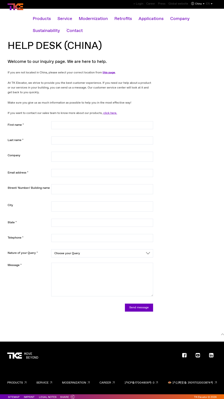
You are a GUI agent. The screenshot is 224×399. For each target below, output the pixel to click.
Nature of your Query (23, 251)
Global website (173, 3)
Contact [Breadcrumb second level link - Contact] (25, 23)
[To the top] (222, 333)
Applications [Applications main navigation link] (132, 15)
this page (109, 71)
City (10, 203)
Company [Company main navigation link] (156, 15)
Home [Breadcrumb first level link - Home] (12, 23)
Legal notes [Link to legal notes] (48, 395)
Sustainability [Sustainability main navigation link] (180, 15)
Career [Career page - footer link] (105, 381)
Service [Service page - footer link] (42, 381)
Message (15, 263)
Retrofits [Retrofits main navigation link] (110, 15)
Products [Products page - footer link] (15, 381)
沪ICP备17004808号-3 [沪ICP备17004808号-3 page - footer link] (139, 381)
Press (153, 3)
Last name (15, 138)
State (12, 221)
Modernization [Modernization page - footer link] (74, 381)
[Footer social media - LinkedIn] (213, 355)
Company (14, 154)
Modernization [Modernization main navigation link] (86, 15)
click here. (110, 111)
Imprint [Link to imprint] (29, 395)
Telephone (15, 236)
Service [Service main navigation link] (63, 15)
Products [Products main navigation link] (44, 15)
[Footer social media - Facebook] (186, 355)
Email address (18, 171)
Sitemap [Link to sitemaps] (13, 395)
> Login (121, 3)
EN (212, 3)
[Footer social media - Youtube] (199, 355)
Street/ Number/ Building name (29, 186)
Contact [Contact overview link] (203, 15)
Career (138, 3)
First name (16, 123)
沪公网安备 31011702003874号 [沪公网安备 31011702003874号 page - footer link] (190, 381)
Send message (139, 306)
